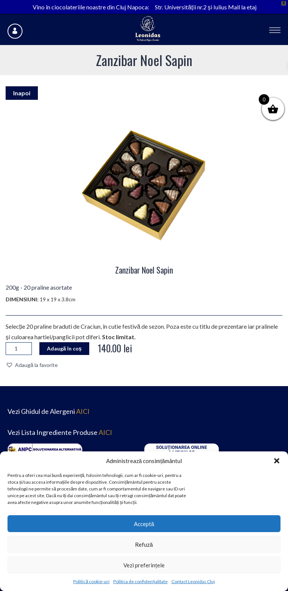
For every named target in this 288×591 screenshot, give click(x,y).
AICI (83, 411)
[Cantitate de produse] (19, 348)
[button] (276, 461)
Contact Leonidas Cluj (193, 581)
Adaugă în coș (64, 348)
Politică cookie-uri (91, 581)
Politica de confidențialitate (140, 581)
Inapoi (21, 92)
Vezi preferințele (143, 565)
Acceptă (144, 523)
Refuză (144, 544)
